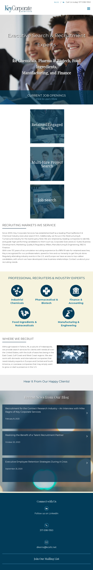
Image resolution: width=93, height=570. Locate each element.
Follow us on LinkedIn (46, 510)
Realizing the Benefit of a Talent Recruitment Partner (34, 435)
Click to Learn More (46, 99)
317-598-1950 (46, 527)
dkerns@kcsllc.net (46, 544)
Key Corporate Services (19, 9)
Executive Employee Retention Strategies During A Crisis (36, 461)
